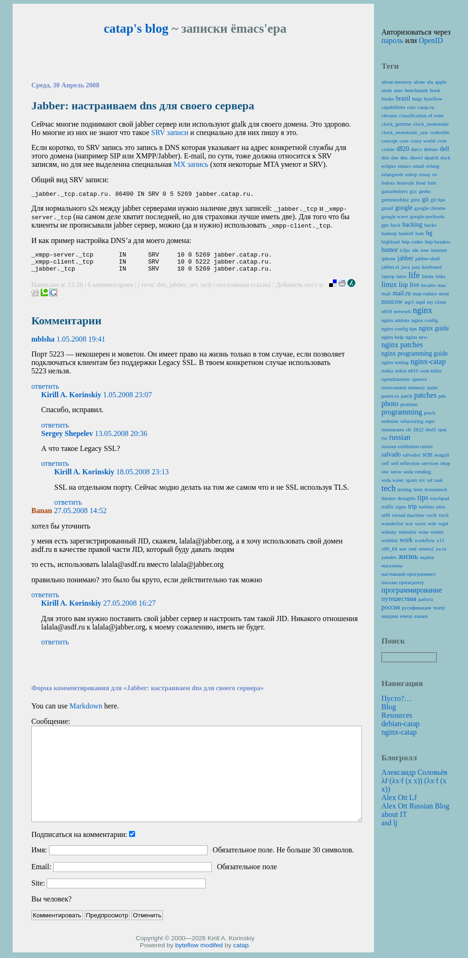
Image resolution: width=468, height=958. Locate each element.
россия (391, 607)
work (406, 539)
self (385, 463)
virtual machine (408, 515)
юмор (406, 616)
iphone (389, 258)
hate (419, 233)
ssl (429, 480)
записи (169, 132)
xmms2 (426, 548)
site (385, 471)
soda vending (417, 471)
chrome (389, 115)
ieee (424, 250)
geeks (425, 191)
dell (444, 148)
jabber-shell (427, 258)
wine (423, 532)
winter (437, 532)
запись (191, 164)
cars (411, 107)
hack (395, 225)
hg (429, 232)
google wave (395, 216)
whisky (389, 532)
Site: (38, 889)
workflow (425, 540)
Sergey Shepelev (67, 439)
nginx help (393, 337)
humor (390, 249)
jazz (416, 267)
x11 (440, 540)
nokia (387, 370)
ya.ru (441, 548)
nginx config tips (399, 328)
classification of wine (421, 115)
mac (442, 285)
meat (444, 293)
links (441, 276)
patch (406, 396)
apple (440, 82)
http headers (437, 241)
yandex (389, 557)
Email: (41, 872)
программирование (412, 590)
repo (430, 421)
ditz (385, 157)
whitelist (407, 532)
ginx (415, 199)
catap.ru (426, 107)
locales (428, 285)
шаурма (390, 616)
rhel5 (430, 429)
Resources (397, 715)
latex (401, 276)
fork (431, 183)
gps (385, 225)
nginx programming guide (415, 353)
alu (430, 82)
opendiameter (396, 379)
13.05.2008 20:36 (121, 439)
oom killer (431, 370)
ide (415, 250)
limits (428, 276)
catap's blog (136, 28)
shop (445, 463)
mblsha (43, 345)
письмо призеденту (403, 582)
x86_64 (389, 548)
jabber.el (390, 267)
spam (411, 480)
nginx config (424, 320)
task (438, 480)
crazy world (422, 140)
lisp (403, 284)
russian (399, 437)
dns (161, 290)
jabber (178, 290)
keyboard (432, 267)
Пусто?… (397, 698)
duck (445, 157)
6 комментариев (111, 290)
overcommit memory (403, 387)
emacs (404, 166)
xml (413, 548)
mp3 (409, 302)
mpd (420, 302)
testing (404, 489)
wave (420, 523)
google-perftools (427, 216)
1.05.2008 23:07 (127, 400)
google (403, 207)
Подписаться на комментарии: (79, 840)
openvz (419, 379)
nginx (422, 310)
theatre (389, 498)
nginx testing (395, 362)
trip (412, 506)
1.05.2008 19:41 (81, 345)
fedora (388, 183)
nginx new (416, 337)
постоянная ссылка (243, 290)
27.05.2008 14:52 (80, 516)
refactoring (411, 421)
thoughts (406, 498)
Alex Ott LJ (399, 797)
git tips (438, 199)
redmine (390, 421)
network (402, 311)
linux (389, 284)
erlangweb (392, 174)
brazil (403, 98)
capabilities (393, 107)
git (425, 199)
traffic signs (394, 506)
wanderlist (392, 523)
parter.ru (390, 396)
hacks (430, 225)
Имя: (39, 855)
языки (421, 616)
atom (387, 90)
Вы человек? (51, 904)
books (388, 98)
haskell (406, 233)
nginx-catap (428, 361)
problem (409, 404)
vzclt (431, 515)
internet (438, 250)
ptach (429, 412)
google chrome (430, 208)
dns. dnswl (411, 157)
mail (386, 293)
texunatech (436, 489)
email (419, 166)
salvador (411, 455)
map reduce (425, 293)
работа (425, 599)
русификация (416, 607)
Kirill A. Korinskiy (71, 400)
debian (431, 149)
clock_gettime (396, 124)
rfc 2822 (415, 429)
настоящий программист (409, 574)
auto (398, 90)
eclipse (389, 166)
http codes (412, 241)
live (414, 284)
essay (425, 174)
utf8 (386, 515)
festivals (405, 183)
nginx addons (396, 320)
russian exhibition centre (407, 446)
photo (390, 404)
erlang (432, 166)
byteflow (187, 950)
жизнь (408, 556)
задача (427, 557)
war (409, 523)
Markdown (86, 711)
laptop (388, 276)
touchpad (439, 498)
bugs (417, 98)
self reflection (405, 463)
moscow (392, 301)
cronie (388, 149)
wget (443, 523)
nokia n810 (406, 370)
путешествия (399, 598)
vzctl (444, 515)
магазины (392, 565)
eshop (411, 174)
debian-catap (401, 724)
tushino (426, 506)
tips (423, 497)
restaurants (393, 429)
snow (396, 471)
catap (241, 950)
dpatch (432, 157)
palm (432, 387)
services (430, 463)
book (435, 90)
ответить (45, 392)
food (421, 183)
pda (442, 396)
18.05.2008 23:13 (142, 477)
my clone (436, 302)
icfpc (405, 250)
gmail (387, 208)
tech (206, 290)
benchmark (416, 90)
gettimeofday (395, 199)
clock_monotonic (431, 124)
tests (418, 489)
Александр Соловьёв (414, 772)
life (414, 275)
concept (390, 140)
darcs (416, 149)
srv (193, 290)
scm (427, 454)
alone (419, 82)
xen (402, 548)
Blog (389, 707)
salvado (391, 454)
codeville (439, 132)
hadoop (389, 233)
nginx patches (402, 345)
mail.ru (402, 293)
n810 (387, 311)
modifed (211, 950)
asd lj (389, 823)
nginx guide (434, 328)
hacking (412, 224)
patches (425, 395)
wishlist (390, 540)
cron (441, 140)
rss (384, 438)
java (405, 267)
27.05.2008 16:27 (129, 609)
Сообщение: (50, 727)
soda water (393, 480)
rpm (442, 429)
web (432, 523)
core (404, 140)
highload (391, 241)
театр (439, 607)
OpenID (431, 40)
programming (402, 412)
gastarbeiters (395, 191)
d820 (402, 148)
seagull (441, 455)
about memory (397, 82)
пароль (392, 40)
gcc (413, 191)
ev (435, 174)
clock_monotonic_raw (405, 132)
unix (441, 506)
